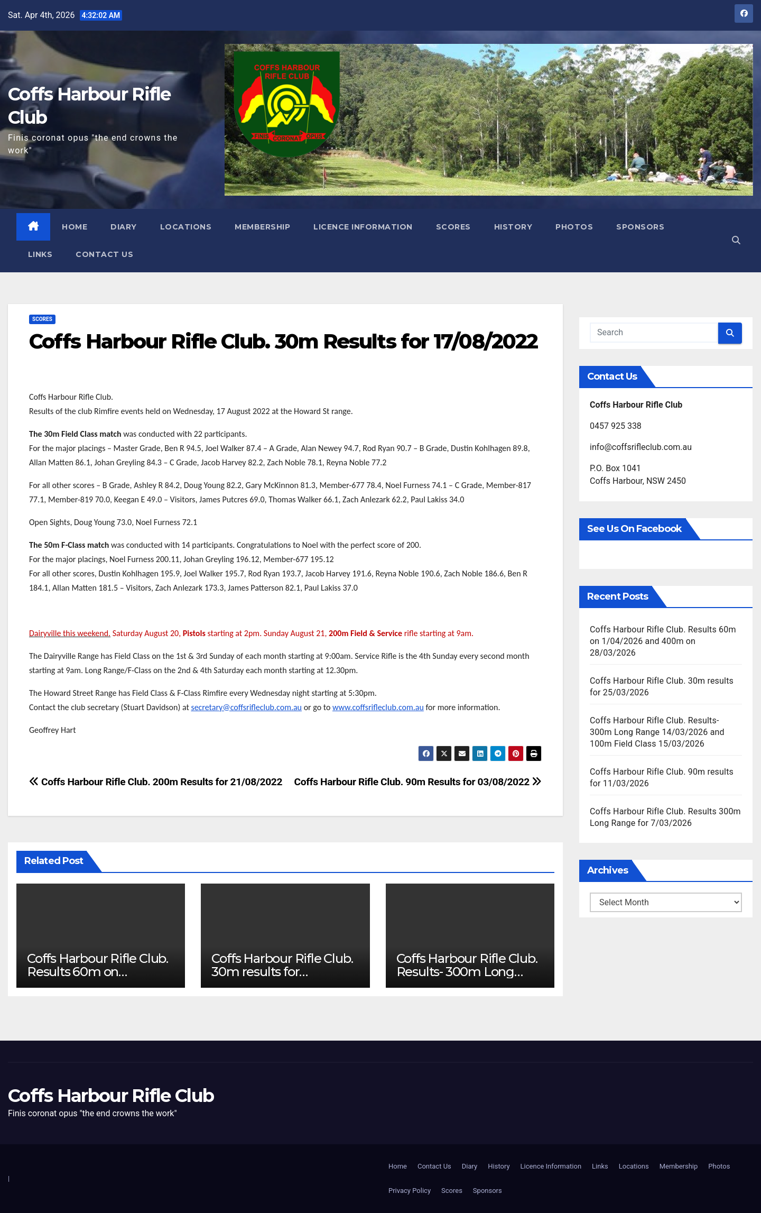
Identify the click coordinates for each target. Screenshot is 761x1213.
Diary (124, 227)
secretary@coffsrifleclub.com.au (246, 707)
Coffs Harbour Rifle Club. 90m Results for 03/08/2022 (418, 782)
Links (40, 254)
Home (75, 227)
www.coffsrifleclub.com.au (378, 707)
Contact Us (105, 254)
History (513, 227)
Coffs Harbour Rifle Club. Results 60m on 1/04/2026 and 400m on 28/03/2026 (663, 641)
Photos (574, 227)
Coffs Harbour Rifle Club (111, 1096)
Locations (186, 227)
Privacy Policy (409, 1190)
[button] (736, 240)
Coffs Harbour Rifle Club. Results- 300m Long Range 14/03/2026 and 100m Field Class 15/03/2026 (657, 732)
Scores (453, 227)
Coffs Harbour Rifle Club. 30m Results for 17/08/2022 (283, 341)
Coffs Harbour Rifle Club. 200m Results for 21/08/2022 (155, 782)
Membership (263, 227)
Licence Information (363, 227)
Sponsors (641, 227)
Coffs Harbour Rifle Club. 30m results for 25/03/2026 (281, 972)
